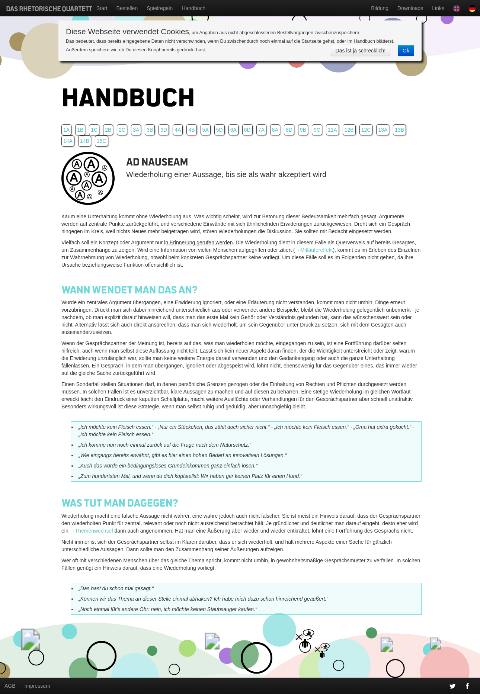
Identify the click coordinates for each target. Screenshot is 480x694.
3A (136, 130)
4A (178, 130)
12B (349, 130)
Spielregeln (160, 8)
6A (233, 130)
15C (101, 141)
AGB (10, 686)
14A (68, 141)
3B (150, 130)
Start (102, 8)
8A (275, 130)
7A (261, 130)
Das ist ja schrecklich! (361, 51)
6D (247, 130)
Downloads (410, 8)
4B (191, 130)
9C (317, 130)
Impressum (37, 686)
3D (163, 130)
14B (84, 141)
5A (205, 130)
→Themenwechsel (91, 531)
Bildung (379, 8)
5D (219, 130)
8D (289, 130)
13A (382, 130)
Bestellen (127, 8)
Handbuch (193, 8)
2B (108, 130)
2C (122, 130)
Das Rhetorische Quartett (49, 8)
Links (438, 8)
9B (303, 130)
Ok (406, 51)
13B (399, 130)
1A (66, 130)
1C (94, 130)
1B (80, 130)
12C (366, 130)
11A (332, 130)
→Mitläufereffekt (314, 250)
